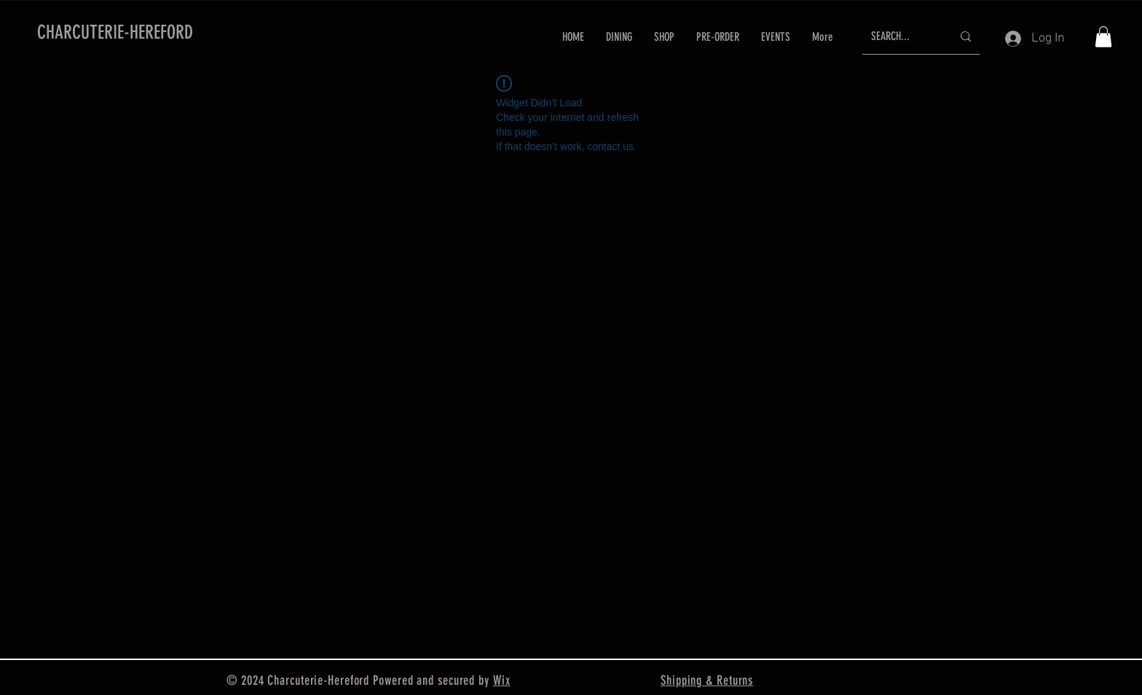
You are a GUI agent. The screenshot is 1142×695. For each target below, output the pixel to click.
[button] (1103, 36)
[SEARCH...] (900, 37)
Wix (502, 680)
